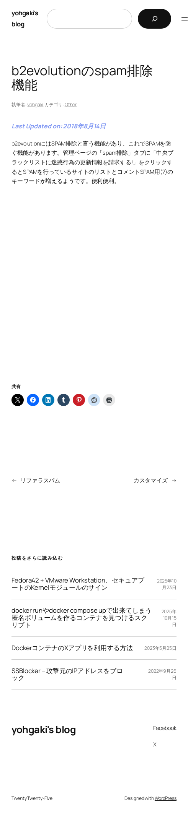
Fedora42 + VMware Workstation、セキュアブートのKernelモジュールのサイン (77, 584)
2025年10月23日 (167, 584)
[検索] (154, 19)
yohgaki (35, 104)
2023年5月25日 (160, 648)
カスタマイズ (151, 480)
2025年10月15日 (169, 618)
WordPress (166, 798)
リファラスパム (40, 480)
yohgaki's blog (43, 729)
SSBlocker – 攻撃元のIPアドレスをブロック (67, 674)
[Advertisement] (94, 294)
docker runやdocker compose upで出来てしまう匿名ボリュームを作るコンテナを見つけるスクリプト (81, 618)
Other (71, 104)
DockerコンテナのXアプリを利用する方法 (72, 648)
